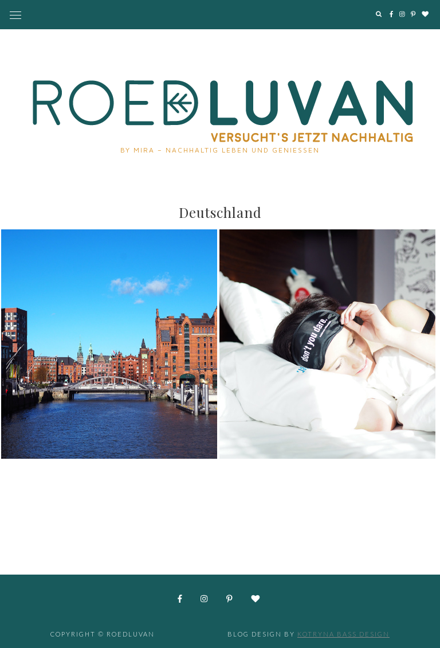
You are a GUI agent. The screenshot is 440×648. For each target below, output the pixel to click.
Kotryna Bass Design (343, 634)
